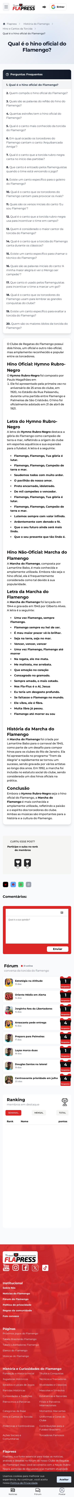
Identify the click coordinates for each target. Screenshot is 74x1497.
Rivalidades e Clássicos (52, 1384)
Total (62, 1112)
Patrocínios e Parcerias (16, 1401)
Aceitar (64, 1479)
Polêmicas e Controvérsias (18, 1426)
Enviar (57, 949)
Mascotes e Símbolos (52, 1390)
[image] (62, 912)
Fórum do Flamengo (15, 1299)
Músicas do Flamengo (16, 1356)
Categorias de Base (14, 1411)
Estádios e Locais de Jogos (18, 1384)
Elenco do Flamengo (15, 1350)
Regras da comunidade (17, 1310)
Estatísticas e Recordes (53, 1396)
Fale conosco (11, 1316)
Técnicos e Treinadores (52, 1379)
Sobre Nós (9, 1287)
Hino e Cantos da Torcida (17, 1416)
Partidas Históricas (14, 1390)
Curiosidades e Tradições (17, 1396)
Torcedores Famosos (51, 1435)
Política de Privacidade (24, 1482)
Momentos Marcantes (52, 1411)
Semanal (13, 1112)
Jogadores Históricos (15, 1379)
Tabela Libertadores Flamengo (21, 1344)
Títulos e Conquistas (51, 1373)
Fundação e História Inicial (18, 1373)
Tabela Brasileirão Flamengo (19, 1339)
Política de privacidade (17, 1304)
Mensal (38, 1112)
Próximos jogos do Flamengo (20, 1333)
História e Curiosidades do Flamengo (32, 1369)
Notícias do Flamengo (16, 1293)
